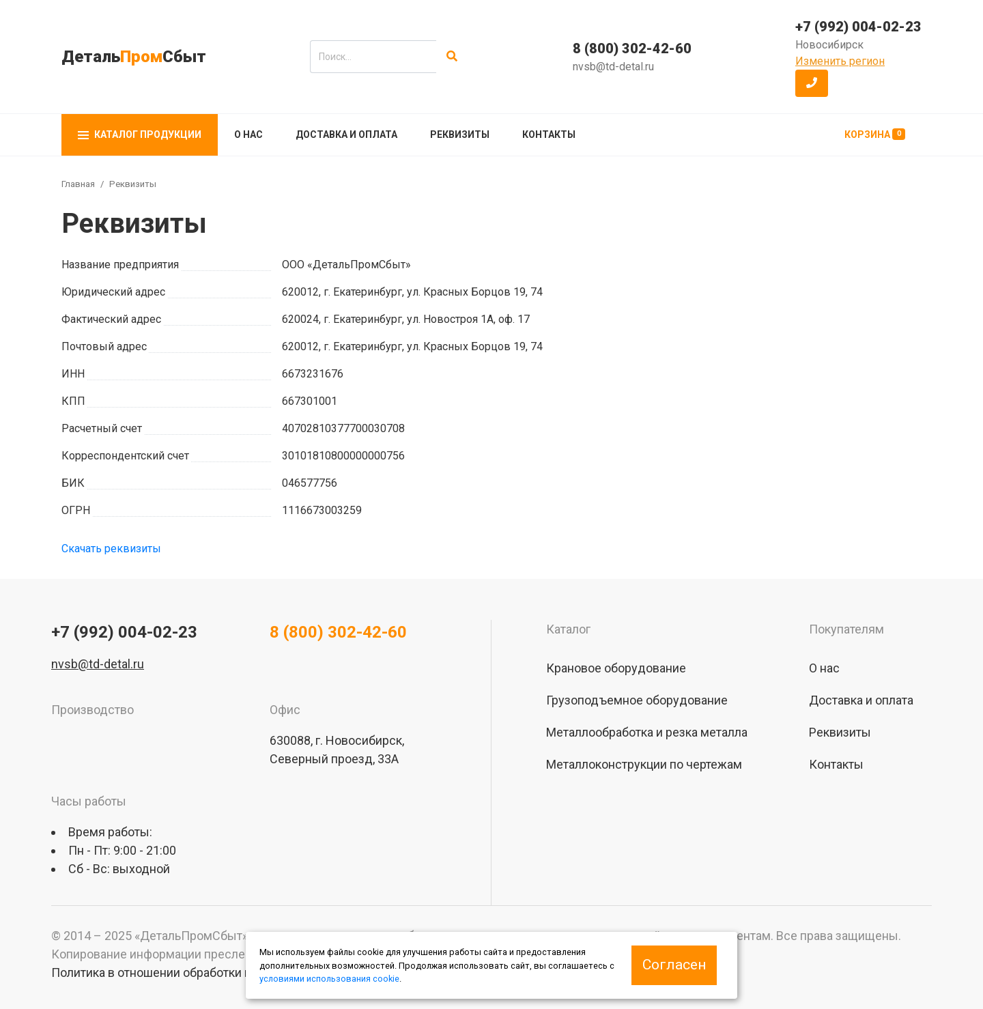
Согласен (674, 964)
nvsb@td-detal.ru (613, 66)
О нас (248, 134)
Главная (78, 184)
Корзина (874, 134)
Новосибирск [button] (829, 44)
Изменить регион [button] (840, 61)
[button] (811, 83)
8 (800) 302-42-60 (632, 48)
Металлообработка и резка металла (646, 732)
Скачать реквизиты (111, 548)
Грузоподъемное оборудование (637, 700)
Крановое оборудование (616, 668)
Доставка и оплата (346, 134)
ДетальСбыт (133, 56)
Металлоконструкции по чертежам (644, 764)
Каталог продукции (139, 134)
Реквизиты (459, 134)
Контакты (548, 134)
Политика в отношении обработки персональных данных (212, 972)
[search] (373, 56)
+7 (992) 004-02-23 (858, 26)
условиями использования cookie (329, 979)
